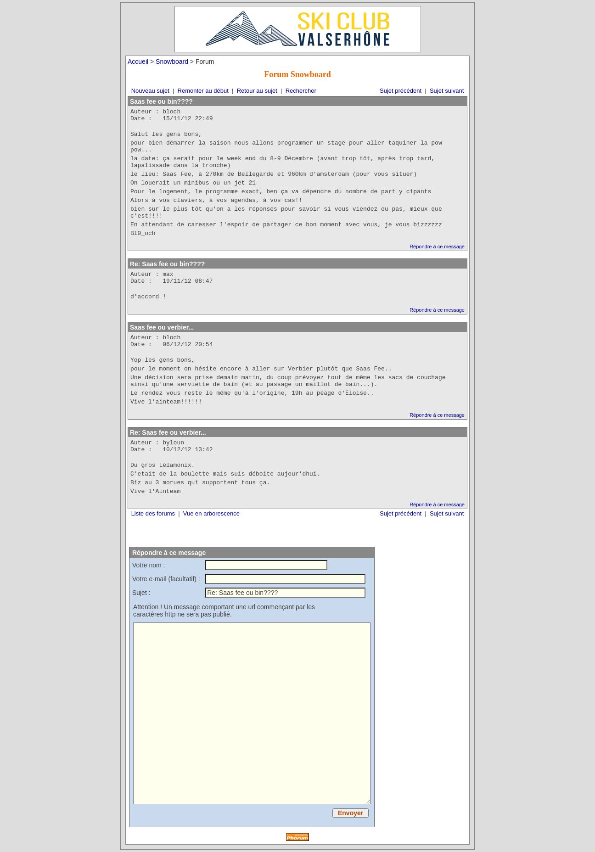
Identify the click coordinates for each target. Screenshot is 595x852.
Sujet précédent (400, 90)
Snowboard (172, 61)
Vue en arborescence (211, 513)
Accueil (138, 61)
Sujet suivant (447, 90)
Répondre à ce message (437, 246)
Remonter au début (203, 90)
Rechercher (301, 90)
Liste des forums (153, 513)
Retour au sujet (257, 90)
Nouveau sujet (150, 90)
